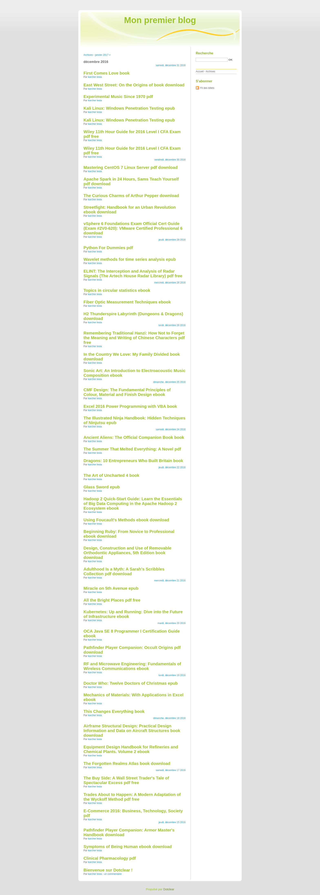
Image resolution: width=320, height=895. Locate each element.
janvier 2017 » (102, 54)
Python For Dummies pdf (108, 247)
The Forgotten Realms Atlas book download (126, 763)
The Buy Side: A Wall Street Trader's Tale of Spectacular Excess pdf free (126, 780)
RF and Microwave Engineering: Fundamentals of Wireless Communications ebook (132, 666)
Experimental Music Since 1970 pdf (118, 96)
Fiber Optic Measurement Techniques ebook (127, 302)
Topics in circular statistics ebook (116, 290)
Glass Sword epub (101, 487)
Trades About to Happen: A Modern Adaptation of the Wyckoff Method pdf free (132, 796)
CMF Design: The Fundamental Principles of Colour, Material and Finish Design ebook (127, 392)
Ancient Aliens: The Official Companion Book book (133, 437)
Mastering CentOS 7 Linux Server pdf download (130, 167)
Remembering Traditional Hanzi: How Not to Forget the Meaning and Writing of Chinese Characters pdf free (134, 338)
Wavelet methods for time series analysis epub (129, 259)
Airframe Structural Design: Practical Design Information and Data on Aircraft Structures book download (131, 731)
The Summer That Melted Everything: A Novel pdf (132, 449)
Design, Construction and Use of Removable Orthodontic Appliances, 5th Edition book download (127, 553)
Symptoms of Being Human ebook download (127, 846)
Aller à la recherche (308, 2)
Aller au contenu (270, 2)
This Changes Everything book (113, 711)
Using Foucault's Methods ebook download (126, 520)
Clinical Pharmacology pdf (109, 858)
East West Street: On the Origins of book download (133, 85)
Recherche (204, 53)
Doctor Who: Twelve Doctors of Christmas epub (130, 683)
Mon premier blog (160, 20)
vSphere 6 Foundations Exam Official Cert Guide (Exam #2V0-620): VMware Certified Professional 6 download (132, 228)
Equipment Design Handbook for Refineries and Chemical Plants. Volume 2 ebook (130, 749)
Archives (88, 54)
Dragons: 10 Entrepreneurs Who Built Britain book (133, 460)
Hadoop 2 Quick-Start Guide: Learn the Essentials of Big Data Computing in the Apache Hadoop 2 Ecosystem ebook (132, 503)
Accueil (200, 71)
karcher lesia (95, 77)
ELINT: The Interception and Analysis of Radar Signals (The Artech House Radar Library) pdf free (132, 273)
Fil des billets (207, 88)
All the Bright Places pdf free (111, 600)
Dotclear (168, 889)
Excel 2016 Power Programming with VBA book (130, 406)
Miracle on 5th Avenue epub (110, 588)
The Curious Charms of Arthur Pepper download (131, 195)
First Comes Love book (106, 73)
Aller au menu (288, 2)
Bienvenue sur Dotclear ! (107, 870)
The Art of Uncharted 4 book (111, 475)
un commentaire (113, 874)
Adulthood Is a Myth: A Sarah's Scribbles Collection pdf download (123, 571)
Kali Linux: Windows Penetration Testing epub (129, 108)
